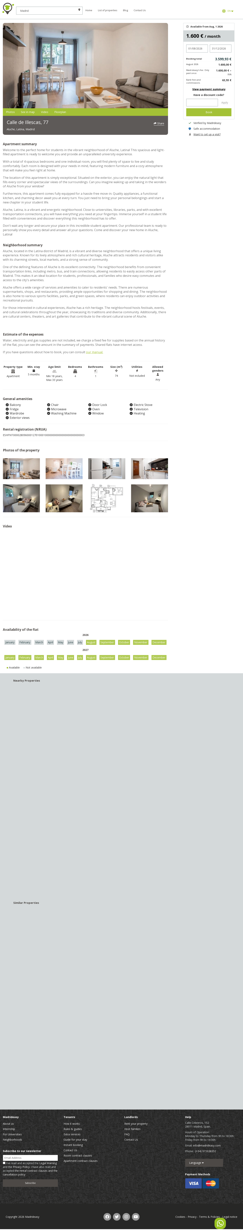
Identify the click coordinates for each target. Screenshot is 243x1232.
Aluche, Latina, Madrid (27, 129)
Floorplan (91, 112)
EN (227, 11)
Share (159, 122)
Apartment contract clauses (81, 1162)
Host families (132, 1130)
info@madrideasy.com (207, 1146)
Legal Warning (48, 1164)
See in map (41, 112)
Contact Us (152, 10)
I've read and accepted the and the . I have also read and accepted (30, 1169)
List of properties (120, 10)
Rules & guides (73, 1130)
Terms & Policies (209, 1218)
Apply (224, 102)
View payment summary (209, 89)
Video (66, 112)
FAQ (127, 1135)
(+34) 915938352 (205, 1152)
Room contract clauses (78, 1156)
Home (101, 10)
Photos (14, 112)
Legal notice (229, 1218)
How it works (72, 1124)
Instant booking (73, 1146)
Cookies (180, 1218)
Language (196, 1163)
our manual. (94, 353)
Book (209, 112)
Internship (9, 1130)
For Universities (12, 1135)
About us (8, 1124)
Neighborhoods (12, 1140)
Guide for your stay (75, 1140)
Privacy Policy (21, 1168)
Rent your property (136, 1124)
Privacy (192, 1218)
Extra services (72, 1135)
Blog (137, 10)
